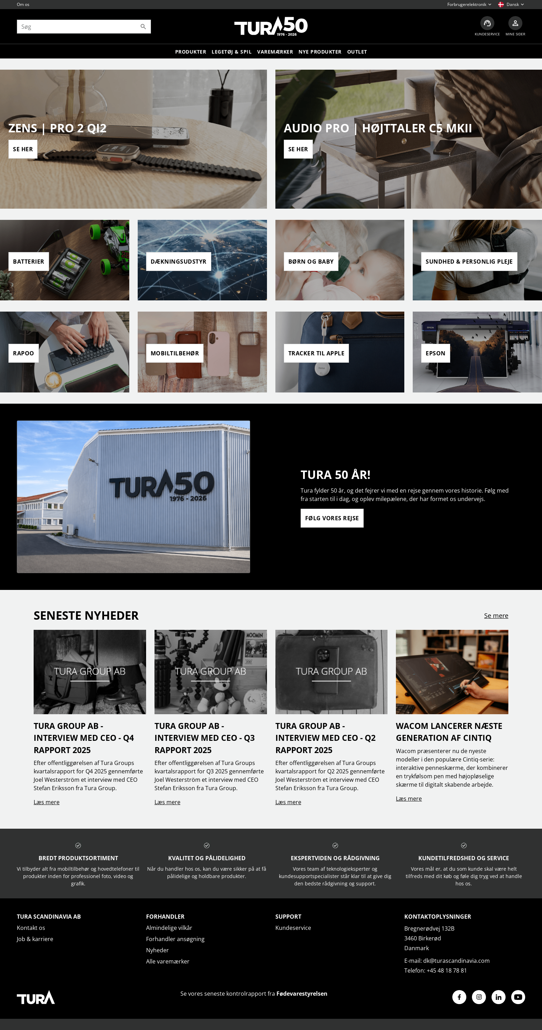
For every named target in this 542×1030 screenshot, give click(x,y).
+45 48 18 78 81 (447, 970)
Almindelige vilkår (169, 928)
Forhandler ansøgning (175, 939)
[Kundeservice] (487, 26)
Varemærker (275, 51)
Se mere (496, 615)
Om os (23, 4)
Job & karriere (35, 939)
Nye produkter (320, 51)
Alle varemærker (168, 961)
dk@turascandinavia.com (456, 961)
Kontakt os (31, 928)
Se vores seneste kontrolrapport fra (254, 993)
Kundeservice (293, 928)
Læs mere (47, 802)
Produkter (190, 51)
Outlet (357, 51)
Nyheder (157, 950)
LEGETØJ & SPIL (232, 51)
